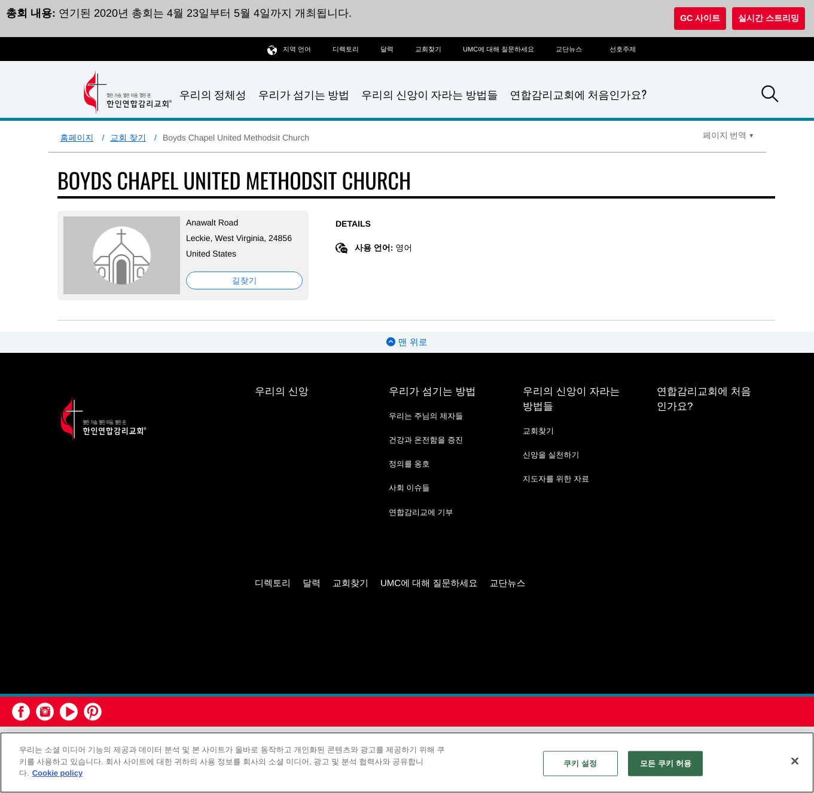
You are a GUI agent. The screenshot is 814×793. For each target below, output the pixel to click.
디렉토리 (346, 49)
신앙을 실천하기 (551, 454)
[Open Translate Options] (728, 135)
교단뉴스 (569, 49)
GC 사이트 (700, 18)
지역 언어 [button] (289, 49)
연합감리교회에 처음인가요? (578, 94)
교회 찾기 (128, 137)
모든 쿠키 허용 (665, 763)
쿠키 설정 (580, 763)
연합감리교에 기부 (421, 512)
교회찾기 (428, 49)
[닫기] (795, 761)
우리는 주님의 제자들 (426, 415)
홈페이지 (77, 137)
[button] (769, 95)
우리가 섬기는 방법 (303, 95)
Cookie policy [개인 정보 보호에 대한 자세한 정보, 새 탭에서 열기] (57, 772)
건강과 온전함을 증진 (426, 439)
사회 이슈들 (409, 487)
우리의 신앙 (282, 391)
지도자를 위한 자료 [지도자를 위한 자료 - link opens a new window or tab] (556, 478)
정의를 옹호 (409, 463)
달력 (387, 49)
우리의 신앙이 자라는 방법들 (429, 95)
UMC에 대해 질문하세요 (498, 49)
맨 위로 (406, 342)
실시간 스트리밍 (768, 18)
